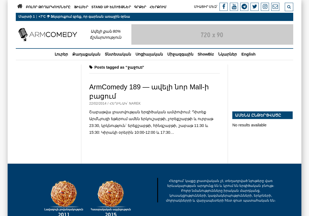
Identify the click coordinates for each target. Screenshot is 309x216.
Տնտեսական (118, 54)
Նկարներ (227, 54)
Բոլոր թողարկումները (48, 7)
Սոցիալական (149, 54)
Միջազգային (180, 54)
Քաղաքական (86, 54)
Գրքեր (140, 7)
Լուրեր (61, 54)
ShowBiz (206, 54)
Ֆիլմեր (81, 7)
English (248, 54)
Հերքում (158, 7)
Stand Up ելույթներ (111, 7)
